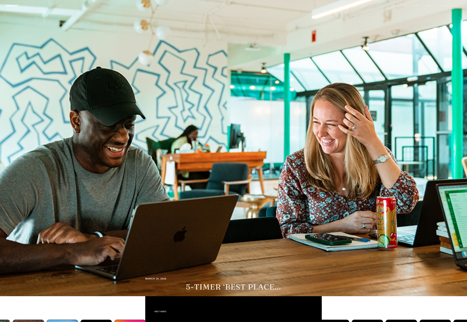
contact (455, 6)
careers (429, 6)
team (405, 6)
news (442, 6)
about (393, 6)
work (417, 6)
